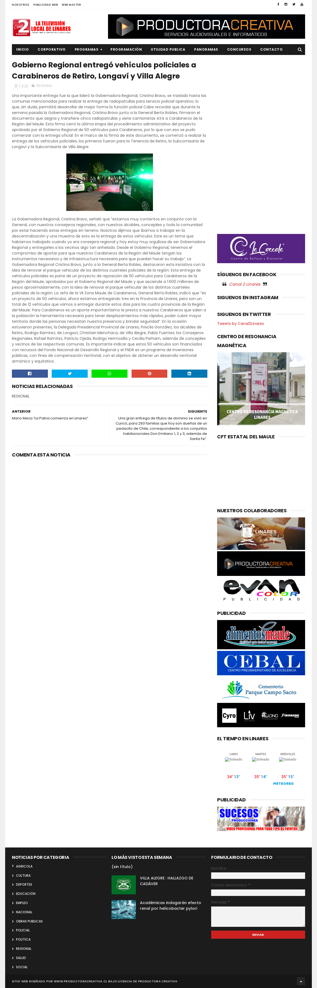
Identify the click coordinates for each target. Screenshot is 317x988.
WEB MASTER (71, 5)
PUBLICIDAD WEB (45, 5)
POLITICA (23, 939)
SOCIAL (22, 967)
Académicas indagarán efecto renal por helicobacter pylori (170, 905)
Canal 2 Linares (244, 284)
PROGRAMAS (87, 49)
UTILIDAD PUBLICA (168, 49)
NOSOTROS (20, 5)
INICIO (22, 49)
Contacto (271, 49)
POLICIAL (23, 930)
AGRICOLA (24, 866)
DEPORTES (24, 884)
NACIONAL (24, 912)
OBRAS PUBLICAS (29, 921)
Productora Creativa (158, 981)
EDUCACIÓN (25, 893)
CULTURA (23, 875)
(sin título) (122, 866)
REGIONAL (44, 85)
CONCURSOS (239, 49)
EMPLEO (22, 903)
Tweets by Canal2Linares (240, 323)
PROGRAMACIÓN (126, 49)
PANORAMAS (206, 49)
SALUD (21, 958)
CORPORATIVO (52, 49)
